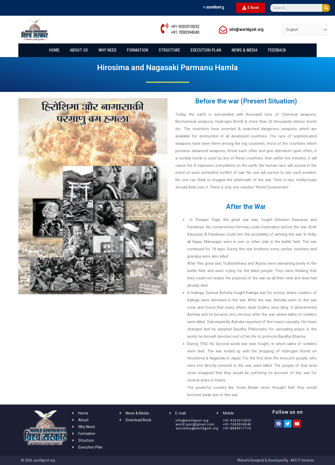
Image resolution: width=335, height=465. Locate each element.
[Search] (326, 8)
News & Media (245, 50)
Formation (137, 50)
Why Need (107, 50)
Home (54, 50)
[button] (250, 8)
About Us (79, 50)
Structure (169, 50)
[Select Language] (305, 30)
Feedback (277, 50)
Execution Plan (206, 50)
